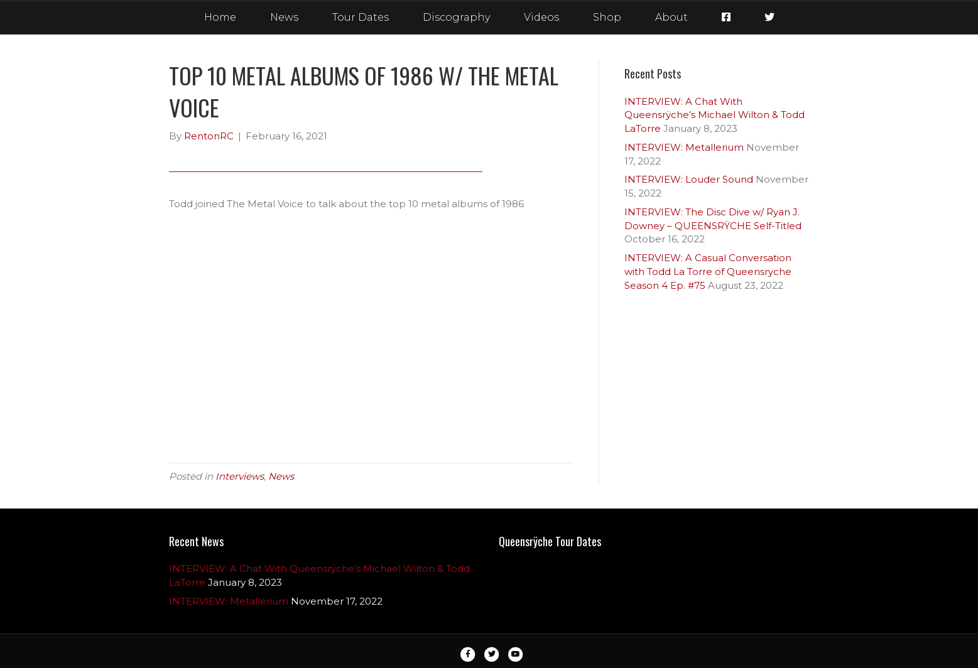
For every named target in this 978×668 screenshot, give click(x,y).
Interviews (239, 476)
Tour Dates (360, 17)
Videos (541, 17)
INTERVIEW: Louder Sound (688, 179)
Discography (456, 17)
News (284, 17)
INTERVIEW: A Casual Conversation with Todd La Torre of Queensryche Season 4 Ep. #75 (707, 271)
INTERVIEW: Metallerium (684, 147)
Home (220, 17)
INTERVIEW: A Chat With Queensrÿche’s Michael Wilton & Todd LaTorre (714, 115)
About (671, 17)
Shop (607, 17)
